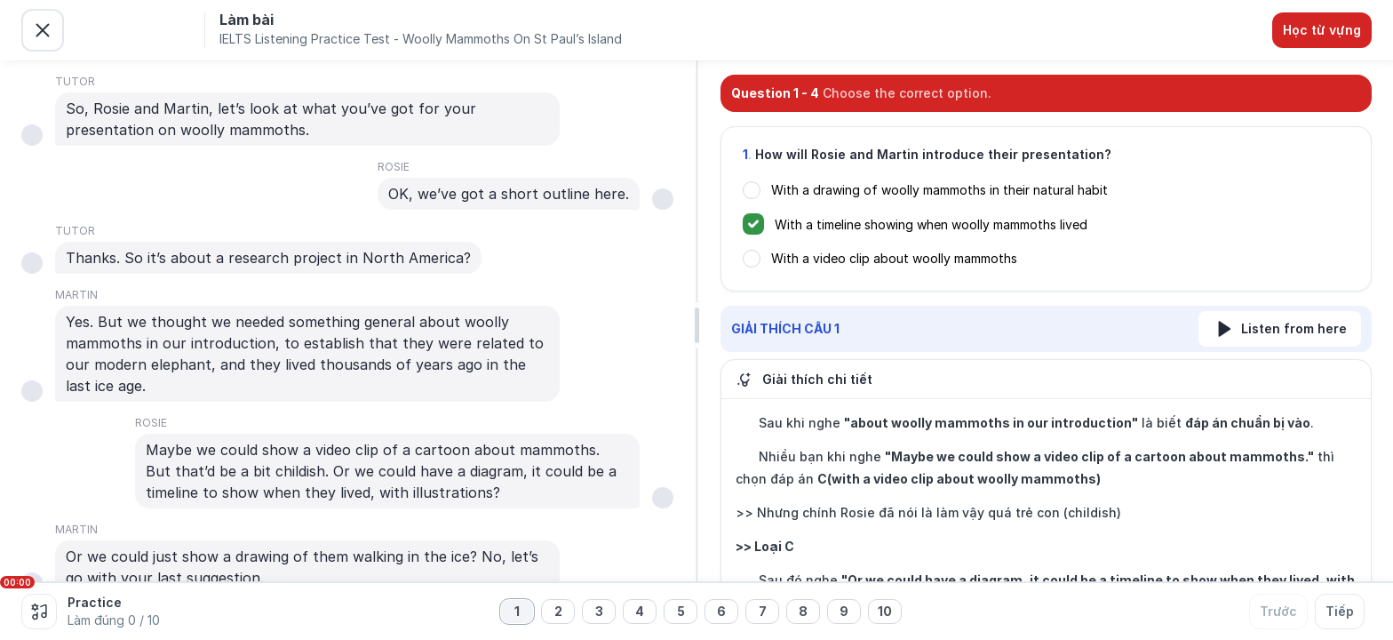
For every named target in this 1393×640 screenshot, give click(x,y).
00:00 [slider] (17, 582)
